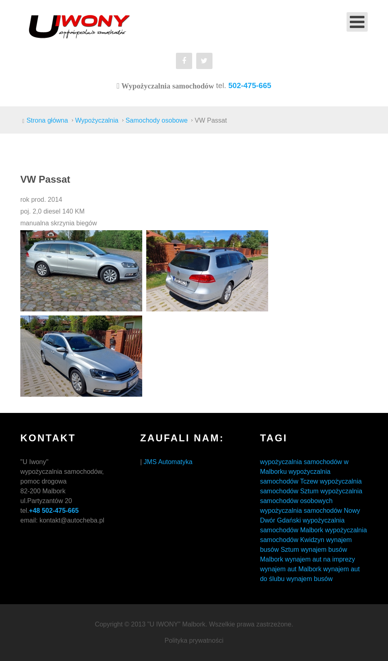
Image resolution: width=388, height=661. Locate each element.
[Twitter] (204, 61)
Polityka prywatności (194, 640)
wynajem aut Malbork (290, 569)
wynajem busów (309, 578)
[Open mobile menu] (357, 22)
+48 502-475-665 (53, 510)
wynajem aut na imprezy (320, 559)
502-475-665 (249, 85)
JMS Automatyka (168, 461)
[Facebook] (184, 61)
